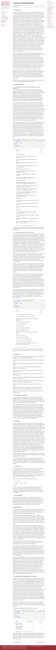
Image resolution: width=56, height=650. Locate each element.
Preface (2, 13)
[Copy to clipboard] (44, 5)
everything (17, 613)
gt (16, 6)
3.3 (37, 608)
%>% (33, 139)
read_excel (18, 139)
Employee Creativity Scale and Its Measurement (50, 13)
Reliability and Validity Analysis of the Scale (51, 27)
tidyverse (18, 5)
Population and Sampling (50, 18)
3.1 (15, 136)
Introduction (49, 4)
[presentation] (16, 481)
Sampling (49, 20)
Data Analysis (49, 24)
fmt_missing (16, 145)
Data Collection (50, 23)
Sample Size (49, 21)
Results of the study (40, 641)
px (21, 613)
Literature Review (4, 16)
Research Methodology (5, 17)
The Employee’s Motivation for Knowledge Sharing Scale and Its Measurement (50, 9)
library (14, 5)
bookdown (38, 646)
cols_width (18, 141)
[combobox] (6, 10)
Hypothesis (49, 16)
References (3, 22)
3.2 (20, 297)
